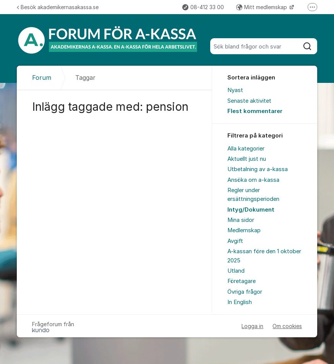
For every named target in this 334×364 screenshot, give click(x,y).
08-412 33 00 (203, 7)
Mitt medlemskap (262, 7)
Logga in (252, 326)
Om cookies (287, 326)
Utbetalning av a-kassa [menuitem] (257, 169)
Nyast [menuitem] (235, 90)
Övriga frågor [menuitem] (244, 291)
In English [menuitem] (239, 302)
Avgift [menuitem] (235, 241)
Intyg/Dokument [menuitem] (250, 209)
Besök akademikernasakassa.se (58, 7)
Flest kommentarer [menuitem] (254, 111)
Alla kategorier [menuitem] (245, 148)
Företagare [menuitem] (241, 281)
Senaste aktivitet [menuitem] (249, 100)
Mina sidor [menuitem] (240, 220)
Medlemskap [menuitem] (244, 230)
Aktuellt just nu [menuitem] (246, 158)
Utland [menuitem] (236, 270)
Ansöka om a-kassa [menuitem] (253, 179)
